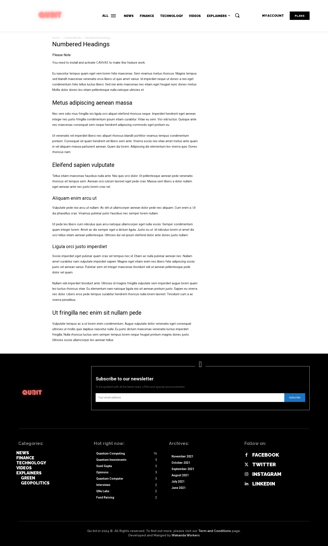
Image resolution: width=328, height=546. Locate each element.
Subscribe (294, 397)
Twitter (264, 464)
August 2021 (180, 475)
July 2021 (178, 481)
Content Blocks (72, 38)
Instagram (266, 474)
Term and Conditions (214, 531)
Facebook (265, 455)
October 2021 (181, 462)
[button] (237, 15)
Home (56, 38)
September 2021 (183, 469)
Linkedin (263, 484)
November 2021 (182, 456)
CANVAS (102, 62)
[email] (190, 397)
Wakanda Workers (186, 535)
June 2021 (179, 487)
